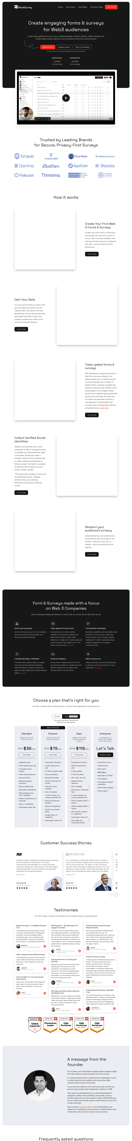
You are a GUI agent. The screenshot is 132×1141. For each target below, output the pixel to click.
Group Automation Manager (98, 859)
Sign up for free (48, 47)
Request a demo (105, 667)
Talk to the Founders (82, 47)
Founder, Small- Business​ (63, 920)
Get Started (111, 7)
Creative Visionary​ (26, 904)
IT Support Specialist (96, 892)
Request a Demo (64, 47)
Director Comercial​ (96, 919)
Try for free (27, 667)
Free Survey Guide (96, 7)
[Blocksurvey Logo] (23, 7)
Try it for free (91, 241)
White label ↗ (102, 684)
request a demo (85, 1017)
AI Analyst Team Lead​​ (27, 879)
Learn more (104, 352)
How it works (70, 7)
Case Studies (82, 7)
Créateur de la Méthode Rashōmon (31, 857)
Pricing (60, 7)
